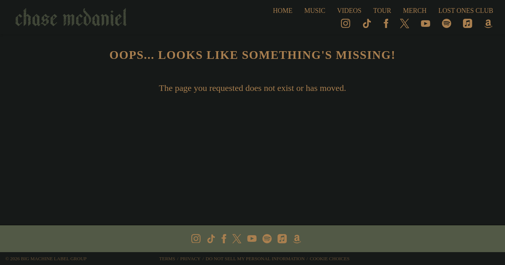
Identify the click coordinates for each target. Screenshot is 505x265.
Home (283, 10)
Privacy (190, 258)
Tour (382, 10)
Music (314, 10)
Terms (167, 258)
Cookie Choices (329, 258)
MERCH (414, 10)
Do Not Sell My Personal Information (255, 258)
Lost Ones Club (465, 10)
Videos (349, 10)
